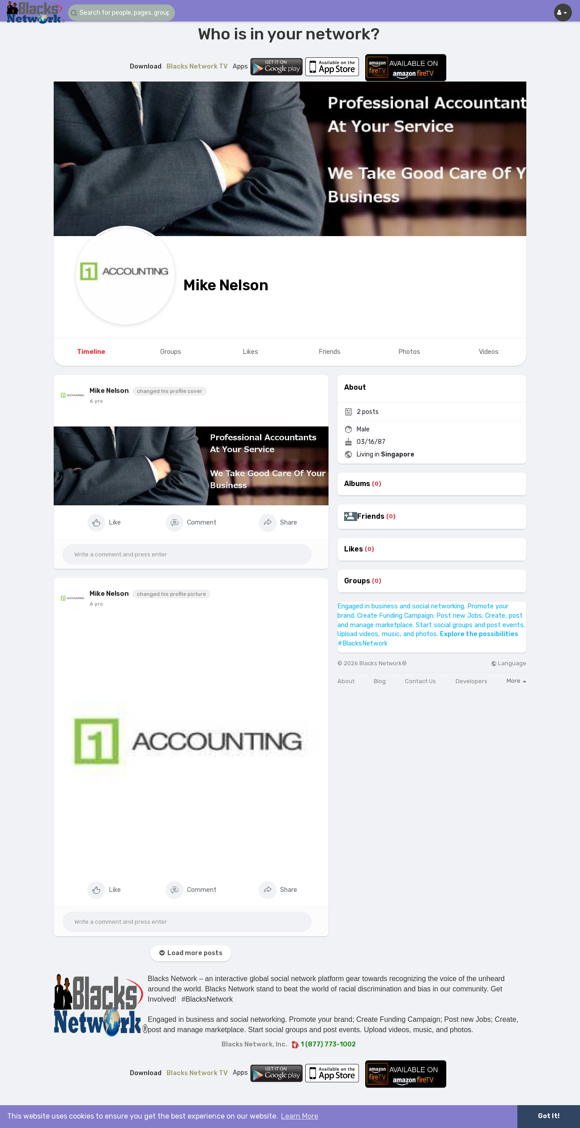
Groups (357, 581)
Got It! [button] (548, 1116)
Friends (370, 516)
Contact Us (420, 681)
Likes (353, 549)
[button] (122, 12)
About (345, 681)
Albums (357, 483)
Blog (380, 681)
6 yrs (96, 401)
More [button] (516, 680)
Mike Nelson (226, 285)
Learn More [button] (299, 1116)
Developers (471, 681)
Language (508, 663)
